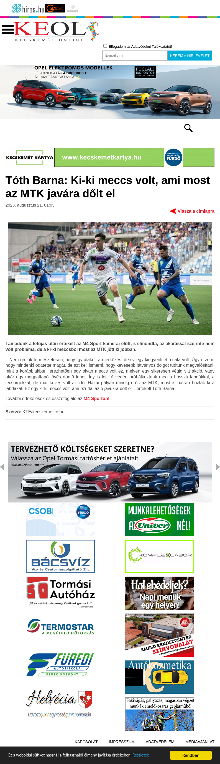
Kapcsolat (86, 742)
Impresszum (122, 742)
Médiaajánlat (199, 742)
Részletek (154, 758)
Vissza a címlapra (196, 212)
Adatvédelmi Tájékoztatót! (151, 46)
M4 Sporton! (96, 399)
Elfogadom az (137, 46)
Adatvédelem (160, 742)
